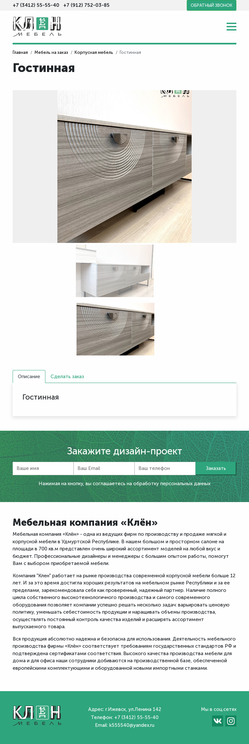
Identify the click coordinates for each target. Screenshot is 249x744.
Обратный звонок (211, 5)
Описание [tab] (29, 376)
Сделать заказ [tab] (67, 376)
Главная (20, 52)
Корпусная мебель (94, 52)
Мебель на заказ (51, 52)
